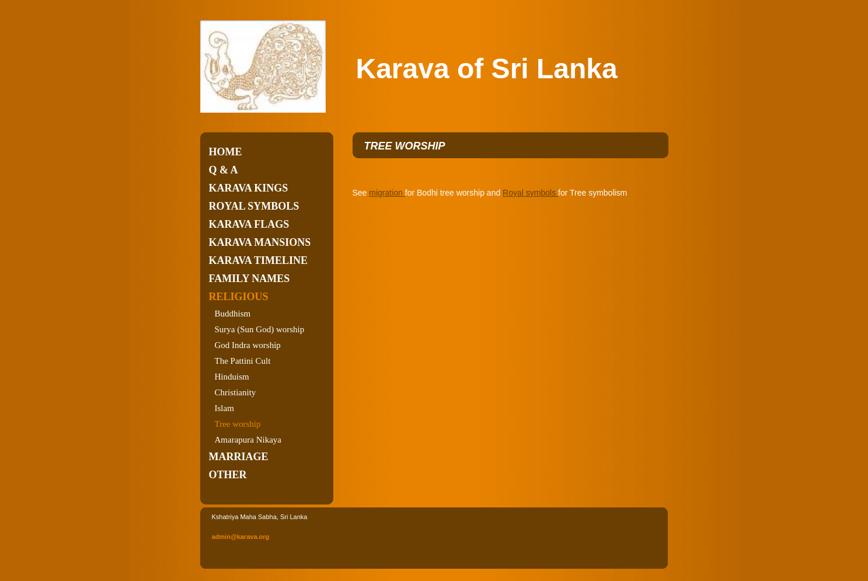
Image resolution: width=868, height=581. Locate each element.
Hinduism (232, 376)
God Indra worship (248, 345)
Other (228, 475)
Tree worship (238, 424)
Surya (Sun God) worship (260, 329)
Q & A (223, 170)
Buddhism (233, 313)
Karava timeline (258, 260)
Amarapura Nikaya (248, 439)
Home (225, 152)
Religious (239, 296)
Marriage (239, 456)
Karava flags (249, 224)
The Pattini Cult (243, 361)
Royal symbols (254, 206)
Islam (224, 408)
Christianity (235, 392)
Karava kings (248, 188)
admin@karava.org (241, 536)
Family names (249, 278)
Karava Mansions (260, 242)
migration (387, 192)
